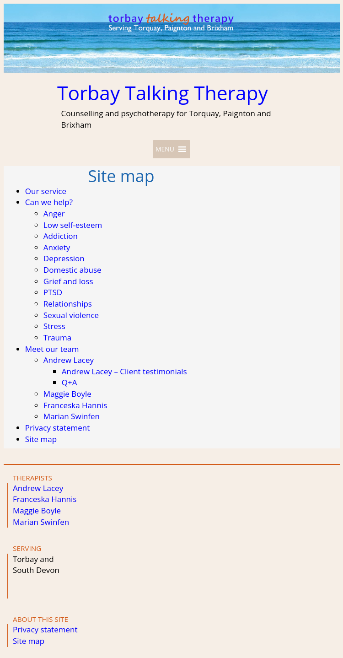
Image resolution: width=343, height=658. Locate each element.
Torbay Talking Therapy (162, 93)
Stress (54, 326)
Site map (41, 439)
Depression (64, 258)
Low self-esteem (72, 225)
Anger (54, 213)
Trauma (57, 337)
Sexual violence (71, 315)
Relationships (67, 303)
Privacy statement (57, 427)
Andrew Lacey (68, 360)
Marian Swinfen (71, 416)
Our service (45, 191)
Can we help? (49, 202)
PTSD (52, 292)
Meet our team (52, 349)
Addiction (60, 236)
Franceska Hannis (75, 405)
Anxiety (56, 247)
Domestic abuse (72, 269)
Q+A (69, 382)
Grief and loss (68, 281)
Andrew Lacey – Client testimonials (124, 371)
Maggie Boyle (67, 393)
